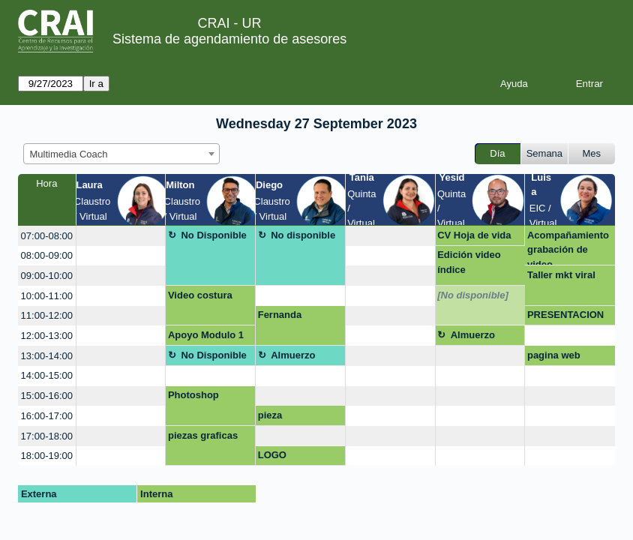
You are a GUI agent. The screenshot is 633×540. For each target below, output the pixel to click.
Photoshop (193, 394)
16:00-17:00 (47, 416)
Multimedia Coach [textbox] (69, 154)
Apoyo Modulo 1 (206, 334)
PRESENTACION (565, 314)
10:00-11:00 (47, 296)
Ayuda (514, 83)
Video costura (200, 295)
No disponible (303, 235)
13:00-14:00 (47, 356)
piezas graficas (203, 435)
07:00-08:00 (47, 236)
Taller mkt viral (561, 274)
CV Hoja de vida (474, 235)
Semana (544, 153)
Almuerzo (473, 334)
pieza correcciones (288, 418)
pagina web (553, 355)
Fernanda (280, 314)
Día (497, 153)
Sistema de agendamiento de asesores (229, 39)
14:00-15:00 (47, 375)
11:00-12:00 (47, 315)
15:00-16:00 (47, 395)
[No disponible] (472, 295)
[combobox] (121, 153)
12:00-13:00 (47, 335)
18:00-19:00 (47, 455)
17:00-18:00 (47, 436)
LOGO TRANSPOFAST (294, 457)
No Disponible (213, 235)
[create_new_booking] (121, 236)
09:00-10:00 (47, 275)
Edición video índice (469, 262)
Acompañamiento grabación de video (568, 248)
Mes (592, 153)
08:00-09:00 (47, 255)
